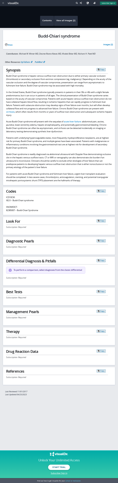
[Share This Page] (81, 3)
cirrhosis (10, 111)
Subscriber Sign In (59, 473)
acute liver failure (72, 121)
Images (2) (108, 45)
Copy (102, 69)
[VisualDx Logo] (14, 3)
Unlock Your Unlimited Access (59, 460)
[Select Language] (88, 3)
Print (9, 45)
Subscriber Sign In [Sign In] (108, 3)
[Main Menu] (3, 3)
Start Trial (59, 467)
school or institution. (73, 481)
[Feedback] (95, 3)
